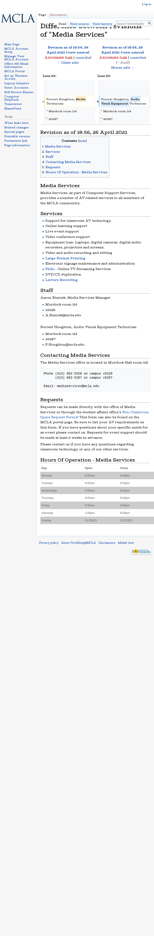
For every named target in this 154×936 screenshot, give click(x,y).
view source (77, 52)
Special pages (14, 132)
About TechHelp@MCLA (78, 543)
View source (79, 24)
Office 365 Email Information (16, 65)
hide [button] (82, 141)
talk (69, 57)
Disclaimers (106, 543)
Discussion (58, 15)
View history (102, 24)
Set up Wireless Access (16, 77)
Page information (17, 145)
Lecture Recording (61, 279)
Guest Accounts (16, 87)
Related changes (16, 127)
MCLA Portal (14, 71)
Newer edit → (122, 67)
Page (42, 15)
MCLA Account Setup (16, 50)
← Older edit (68, 62)
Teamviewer (13, 104)
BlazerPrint (12, 108)
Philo (50, 268)
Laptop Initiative (16, 83)
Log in (146, 4)
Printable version (17, 136)
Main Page (12, 44)
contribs (83, 57)
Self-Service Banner (19, 92)
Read (62, 24)
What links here (16, 123)
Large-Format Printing (65, 258)
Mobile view (126, 543)
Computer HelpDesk (11, 98)
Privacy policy (48, 543)
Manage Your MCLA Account (16, 57)
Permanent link (15, 140)
